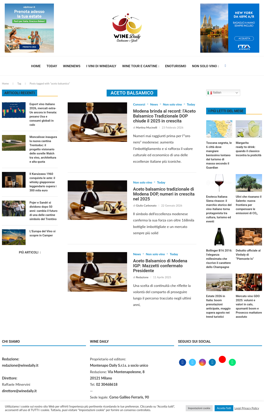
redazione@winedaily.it (20, 365)
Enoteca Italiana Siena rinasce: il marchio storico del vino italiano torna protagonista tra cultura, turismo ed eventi (219, 209)
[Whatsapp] (232, 362)
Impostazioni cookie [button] (199, 408)
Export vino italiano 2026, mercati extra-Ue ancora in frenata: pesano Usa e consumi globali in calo (43, 114)
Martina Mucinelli (146, 127)
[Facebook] (225, 66)
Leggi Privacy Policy (246, 408)
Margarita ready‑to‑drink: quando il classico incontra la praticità (248, 149)
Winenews (71, 66)
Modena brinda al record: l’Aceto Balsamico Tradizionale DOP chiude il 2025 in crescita (164, 116)
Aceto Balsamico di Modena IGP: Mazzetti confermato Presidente (160, 265)
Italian (214, 92)
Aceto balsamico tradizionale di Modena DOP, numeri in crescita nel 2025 (164, 194)
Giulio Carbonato (146, 205)
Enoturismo (175, 66)
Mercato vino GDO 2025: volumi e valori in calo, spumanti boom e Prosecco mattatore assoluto (249, 306)
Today (52, 66)
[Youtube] (223, 362)
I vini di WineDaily (101, 66)
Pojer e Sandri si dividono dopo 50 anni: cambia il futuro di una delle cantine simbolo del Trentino (43, 211)
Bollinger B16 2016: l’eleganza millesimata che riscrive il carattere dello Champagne (219, 259)
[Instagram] (203, 362)
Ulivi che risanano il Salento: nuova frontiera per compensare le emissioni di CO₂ (248, 205)
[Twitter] (193, 362)
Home (36, 66)
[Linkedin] (213, 362)
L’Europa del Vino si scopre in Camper (42, 233)
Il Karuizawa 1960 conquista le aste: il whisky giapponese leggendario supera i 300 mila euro (43, 182)
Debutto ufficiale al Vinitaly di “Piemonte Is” (248, 255)
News (154, 104)
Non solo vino (204, 66)
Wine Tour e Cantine (139, 66)
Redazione (142, 277)
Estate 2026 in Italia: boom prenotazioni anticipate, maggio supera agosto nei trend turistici (218, 306)
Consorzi (139, 104)
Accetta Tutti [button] (224, 408)
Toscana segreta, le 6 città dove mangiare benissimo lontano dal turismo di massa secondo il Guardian (219, 155)
